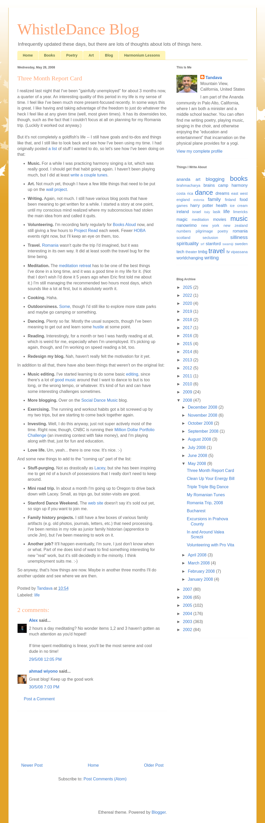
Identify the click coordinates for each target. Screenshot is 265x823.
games (182, 206)
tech (180, 252)
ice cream (239, 206)
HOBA (139, 230)
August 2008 (200, 439)
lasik (216, 212)
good (59, 380)
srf (202, 244)
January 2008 (201, 579)
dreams (222, 193)
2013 (188, 360)
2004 (188, 613)
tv (228, 252)
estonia (199, 200)
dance (204, 192)
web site (95, 503)
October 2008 (201, 423)
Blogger (159, 812)
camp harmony (233, 185)
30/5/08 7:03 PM (44, 687)
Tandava (213, 77)
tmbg (203, 252)
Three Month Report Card (210, 470)
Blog (109, 55)
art (198, 179)
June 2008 (198, 455)
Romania (50, 245)
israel (196, 212)
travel (217, 250)
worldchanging (189, 258)
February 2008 (202, 571)
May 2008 (197, 463)
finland (230, 200)
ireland (182, 211)
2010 (188, 384)
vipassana (239, 252)
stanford (213, 244)
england (183, 200)
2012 (188, 368)
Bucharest (196, 511)
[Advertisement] (92, 735)
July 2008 (197, 447)
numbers (183, 231)
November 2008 (203, 415)
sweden (241, 244)
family (214, 199)
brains (209, 185)
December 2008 (203, 407)
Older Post (154, 765)
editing (132, 374)
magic (182, 219)
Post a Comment (39, 699)
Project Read (86, 230)
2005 (188, 605)
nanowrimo (186, 225)
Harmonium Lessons (142, 55)
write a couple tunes (88, 175)
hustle (98, 327)
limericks (240, 212)
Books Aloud (124, 224)
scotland (183, 238)
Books (49, 55)
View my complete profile (199, 151)
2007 (188, 589)
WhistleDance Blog (78, 29)
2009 (188, 392)
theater (191, 252)
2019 (188, 311)
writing (211, 257)
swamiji (228, 244)
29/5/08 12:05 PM (45, 659)
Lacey (99, 468)
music (70, 380)
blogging (215, 179)
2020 (188, 303)
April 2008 (198, 555)
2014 (188, 352)
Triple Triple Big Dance (208, 487)
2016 (188, 335)
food (244, 199)
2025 (188, 287)
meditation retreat (75, 265)
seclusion (210, 238)
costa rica (184, 193)
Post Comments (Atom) (105, 779)
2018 (188, 319)
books (239, 178)
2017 (188, 327)
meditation (200, 220)
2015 (188, 343)
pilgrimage (204, 231)
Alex (33, 620)
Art (91, 55)
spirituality (187, 243)
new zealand (236, 225)
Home (28, 55)
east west (239, 193)
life (37, 595)
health (221, 205)
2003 (188, 621)
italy (207, 212)
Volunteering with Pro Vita (210, 545)
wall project (56, 189)
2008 (188, 400)
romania (240, 231)
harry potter (201, 205)
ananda (183, 179)
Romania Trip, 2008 (205, 503)
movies (219, 219)
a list (52, 148)
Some (64, 306)
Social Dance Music (99, 400)
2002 (188, 629)
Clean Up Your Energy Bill (210, 478)
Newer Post (32, 765)
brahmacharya (188, 185)
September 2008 (204, 431)
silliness (239, 237)
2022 (188, 295)
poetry (223, 231)
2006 (188, 597)
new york (210, 225)
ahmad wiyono (43, 671)
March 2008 (199, 563)
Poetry (72, 55)
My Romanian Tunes (206, 495)
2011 (188, 376)
